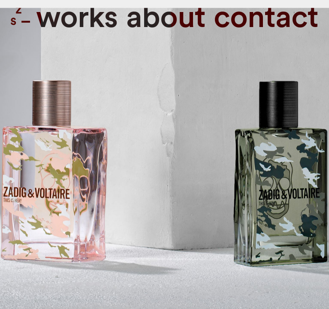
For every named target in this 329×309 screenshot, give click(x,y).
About (165, 18)
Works (77, 18)
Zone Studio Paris (20, 15)
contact (266, 18)
